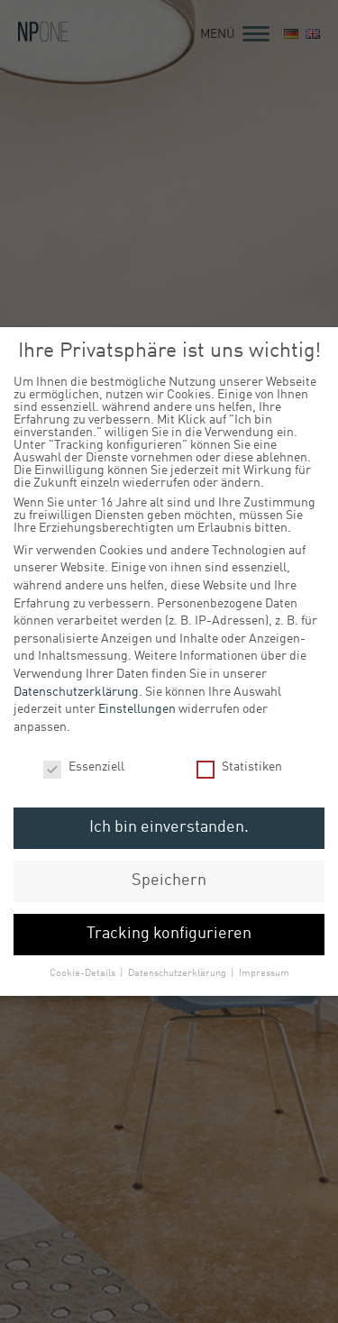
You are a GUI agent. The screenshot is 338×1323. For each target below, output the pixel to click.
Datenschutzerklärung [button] (178, 971)
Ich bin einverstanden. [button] (169, 826)
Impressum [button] (264, 971)
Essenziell (83, 765)
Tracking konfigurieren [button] (169, 932)
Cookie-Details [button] (84, 971)
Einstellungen (137, 707)
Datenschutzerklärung (76, 690)
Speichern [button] (169, 879)
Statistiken (239, 765)
